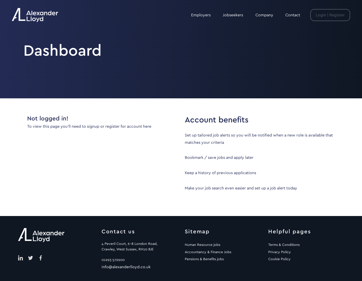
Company (264, 15)
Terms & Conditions (284, 245)
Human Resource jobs (202, 245)
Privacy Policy (279, 252)
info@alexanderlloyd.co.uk (126, 267)
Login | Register (330, 15)
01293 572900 (113, 260)
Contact (292, 15)
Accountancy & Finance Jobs (208, 252)
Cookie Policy (279, 259)
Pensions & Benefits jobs (204, 259)
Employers (201, 15)
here (147, 126)
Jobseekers (233, 15)
